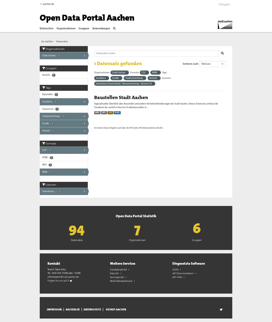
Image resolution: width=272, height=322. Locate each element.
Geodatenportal (118, 269)
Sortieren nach (190, 64)
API (131, 128)
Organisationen (66, 28)
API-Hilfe (177, 277)
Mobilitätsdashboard (121, 281)
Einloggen (224, 4)
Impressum (54, 309)
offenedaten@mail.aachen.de (63, 276)
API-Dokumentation (147, 128)
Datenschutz (92, 309)
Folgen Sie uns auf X (60, 280)
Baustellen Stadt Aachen (121, 97)
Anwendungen (101, 28)
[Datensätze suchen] (156, 53)
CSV (110, 112)
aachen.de (73, 309)
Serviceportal (117, 277)
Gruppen (84, 28)
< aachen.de (47, 4)
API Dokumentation (183, 273)
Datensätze (46, 28)
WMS (97, 112)
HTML (117, 112)
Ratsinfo (114, 273)
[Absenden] (222, 53)
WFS (104, 112)
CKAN (175, 269)
